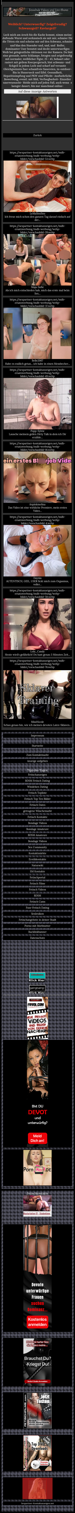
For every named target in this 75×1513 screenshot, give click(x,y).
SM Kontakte (37, 871)
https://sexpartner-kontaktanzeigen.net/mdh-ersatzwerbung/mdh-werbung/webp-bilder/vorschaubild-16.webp (37, 477)
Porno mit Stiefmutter (37, 925)
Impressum (37, 735)
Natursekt (37, 865)
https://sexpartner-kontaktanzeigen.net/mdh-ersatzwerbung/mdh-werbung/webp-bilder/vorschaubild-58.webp (37, 622)
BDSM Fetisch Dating (37, 780)
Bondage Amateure (37, 829)
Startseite (37, 745)
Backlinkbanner (37, 932)
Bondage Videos (37, 823)
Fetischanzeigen (37, 774)
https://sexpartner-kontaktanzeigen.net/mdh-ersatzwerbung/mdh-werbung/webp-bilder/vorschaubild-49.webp (37, 403)
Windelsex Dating (37, 786)
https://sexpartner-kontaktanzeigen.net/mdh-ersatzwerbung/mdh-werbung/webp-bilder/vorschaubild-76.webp (37, 693)
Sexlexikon (37, 913)
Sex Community (37, 847)
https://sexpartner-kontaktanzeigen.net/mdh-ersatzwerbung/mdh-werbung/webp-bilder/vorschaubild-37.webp (37, 331)
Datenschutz (37, 938)
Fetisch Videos (37, 889)
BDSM (37, 895)
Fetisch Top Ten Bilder (37, 799)
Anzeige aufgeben (37, 761)
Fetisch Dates (37, 805)
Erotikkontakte (37, 859)
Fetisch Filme (37, 883)
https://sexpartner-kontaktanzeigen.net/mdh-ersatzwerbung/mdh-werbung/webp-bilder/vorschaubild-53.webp (37, 186)
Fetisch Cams (37, 901)
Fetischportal (37, 877)
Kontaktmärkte (37, 853)
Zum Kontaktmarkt (37, 755)
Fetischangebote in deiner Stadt (37, 919)
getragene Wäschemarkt (37, 811)
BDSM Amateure (37, 835)
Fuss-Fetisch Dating (37, 907)
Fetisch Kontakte (37, 817)
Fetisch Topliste (37, 792)
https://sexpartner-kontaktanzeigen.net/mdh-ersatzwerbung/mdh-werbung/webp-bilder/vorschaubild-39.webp (37, 259)
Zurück (37, 135)
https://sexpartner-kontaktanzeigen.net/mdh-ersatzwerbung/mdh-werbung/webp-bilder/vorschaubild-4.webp (37, 550)
